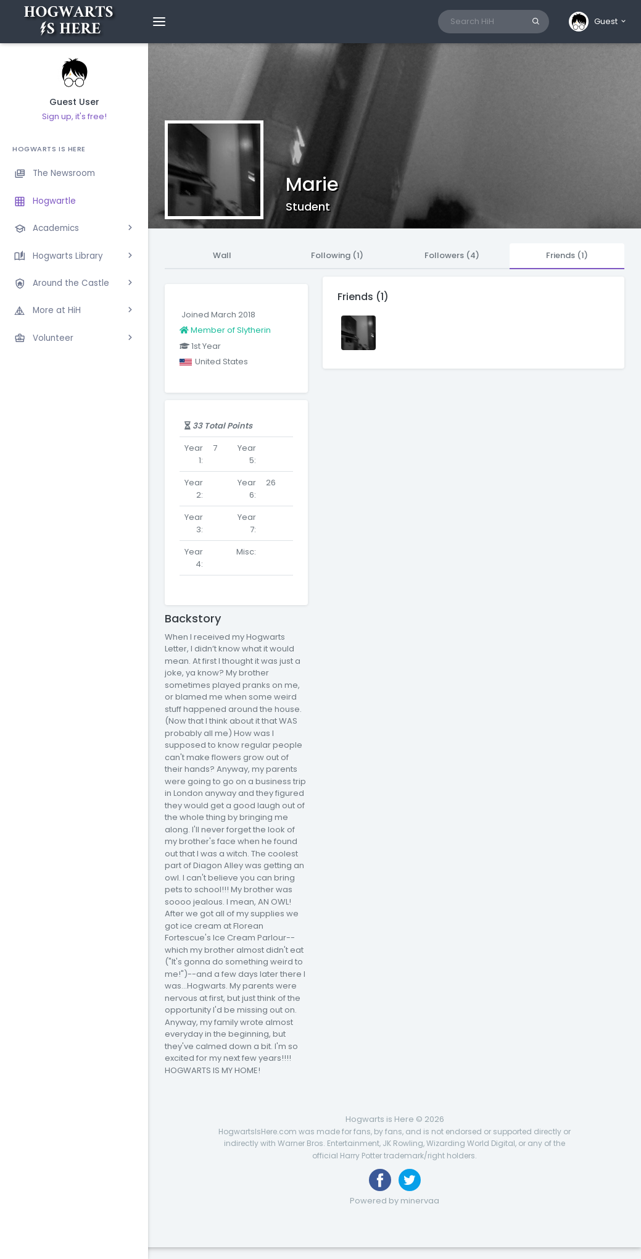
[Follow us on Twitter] (410, 1180)
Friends (567, 255)
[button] (598, 21)
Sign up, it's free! (74, 116)
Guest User (74, 102)
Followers (451, 255)
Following (337, 255)
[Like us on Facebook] (380, 1180)
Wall (222, 255)
